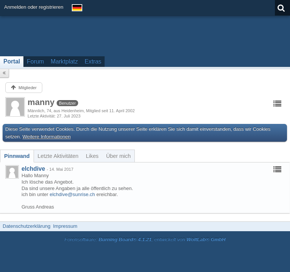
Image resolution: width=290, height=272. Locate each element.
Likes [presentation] (92, 156)
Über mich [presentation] (118, 156)
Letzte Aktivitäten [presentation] (58, 156)
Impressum (65, 226)
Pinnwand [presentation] (17, 156)
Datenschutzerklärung (26, 226)
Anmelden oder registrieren (33, 7)
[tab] (17, 156)
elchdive (33, 168)
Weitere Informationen (47, 136)
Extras (93, 61)
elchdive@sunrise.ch (72, 194)
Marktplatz (64, 61)
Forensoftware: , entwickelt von (145, 239)
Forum (35, 61)
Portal (11, 61)
